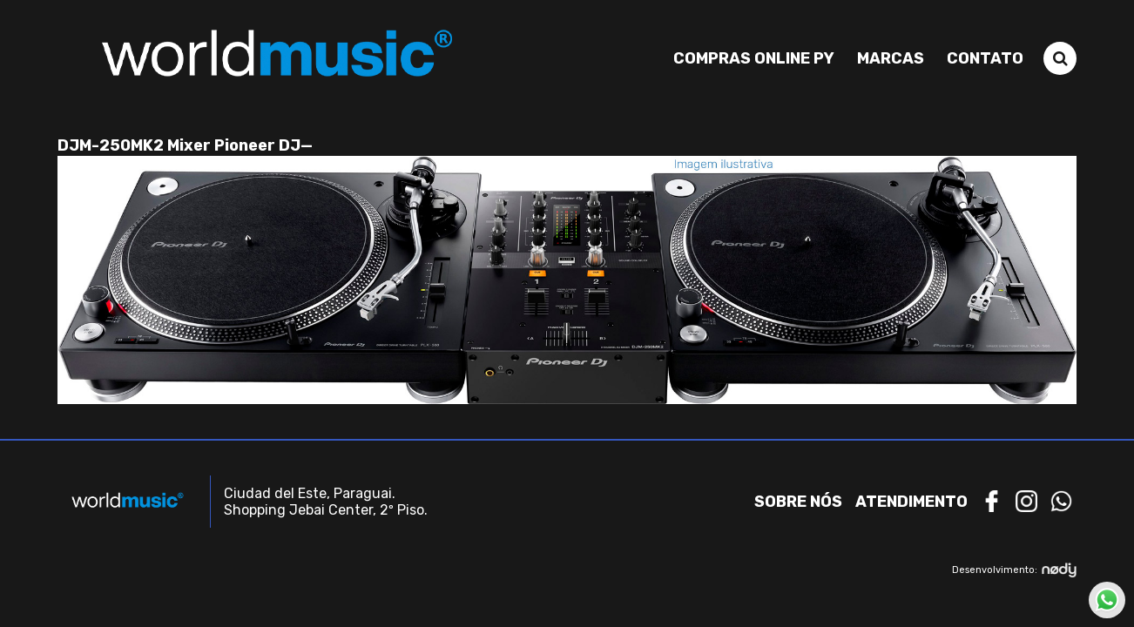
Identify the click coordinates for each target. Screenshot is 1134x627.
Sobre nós (798, 501)
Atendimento (911, 501)
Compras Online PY (753, 58)
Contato (985, 58)
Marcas (890, 58)
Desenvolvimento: (1014, 570)
